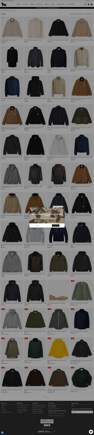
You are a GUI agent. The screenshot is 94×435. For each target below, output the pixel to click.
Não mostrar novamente (59, 206)
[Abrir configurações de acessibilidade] (2, 432)
